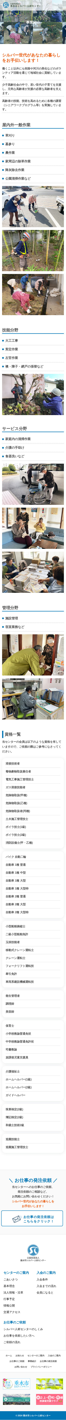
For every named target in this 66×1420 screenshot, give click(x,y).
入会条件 (42, 1279)
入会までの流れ (46, 1286)
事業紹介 (32, 1361)
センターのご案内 (16, 1272)
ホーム (9, 1355)
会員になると (45, 1292)
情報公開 (9, 1305)
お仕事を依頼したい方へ (19, 1335)
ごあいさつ (11, 1279)
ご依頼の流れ (12, 1342)
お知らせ (19, 1355)
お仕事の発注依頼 (48, 1361)
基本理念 (9, 1286)
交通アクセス (12, 1312)
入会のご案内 (46, 1272)
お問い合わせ (20, 1367)
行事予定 (9, 1299)
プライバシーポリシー (41, 1367)
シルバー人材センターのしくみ (23, 1329)
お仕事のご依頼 (15, 1322)
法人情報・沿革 (13, 1292)
